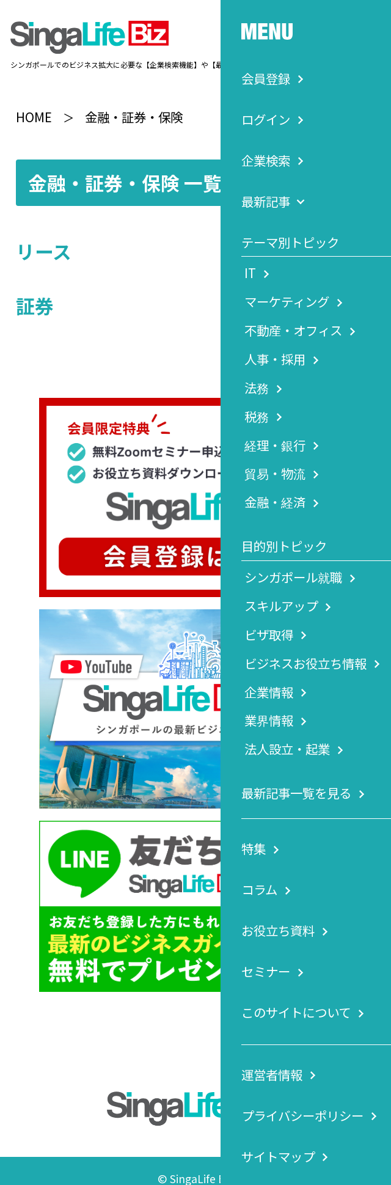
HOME (34, 101)
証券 (35, 290)
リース (43, 236)
